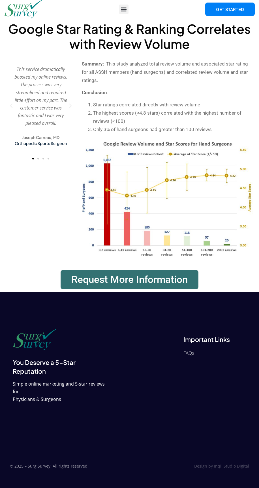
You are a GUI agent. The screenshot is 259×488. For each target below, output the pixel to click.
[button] (124, 9)
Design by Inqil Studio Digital (221, 466)
